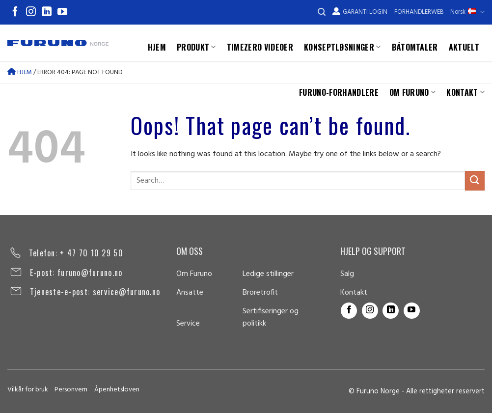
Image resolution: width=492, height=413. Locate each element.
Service (188, 323)
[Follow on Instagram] (31, 12)
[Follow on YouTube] (62, 12)
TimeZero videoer (260, 47)
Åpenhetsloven (116, 389)
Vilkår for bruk (27, 389)
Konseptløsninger (342, 47)
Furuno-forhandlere (339, 92)
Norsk (467, 12)
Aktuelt (464, 47)
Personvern (71, 389)
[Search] (322, 12)
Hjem (157, 47)
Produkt (196, 47)
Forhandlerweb (418, 12)
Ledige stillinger (268, 274)
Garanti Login (359, 12)
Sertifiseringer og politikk (271, 317)
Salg (347, 274)
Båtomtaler (415, 47)
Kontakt (465, 92)
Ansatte (189, 292)
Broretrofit (260, 292)
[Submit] (475, 180)
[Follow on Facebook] (15, 12)
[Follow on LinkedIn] (47, 12)
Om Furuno (412, 92)
